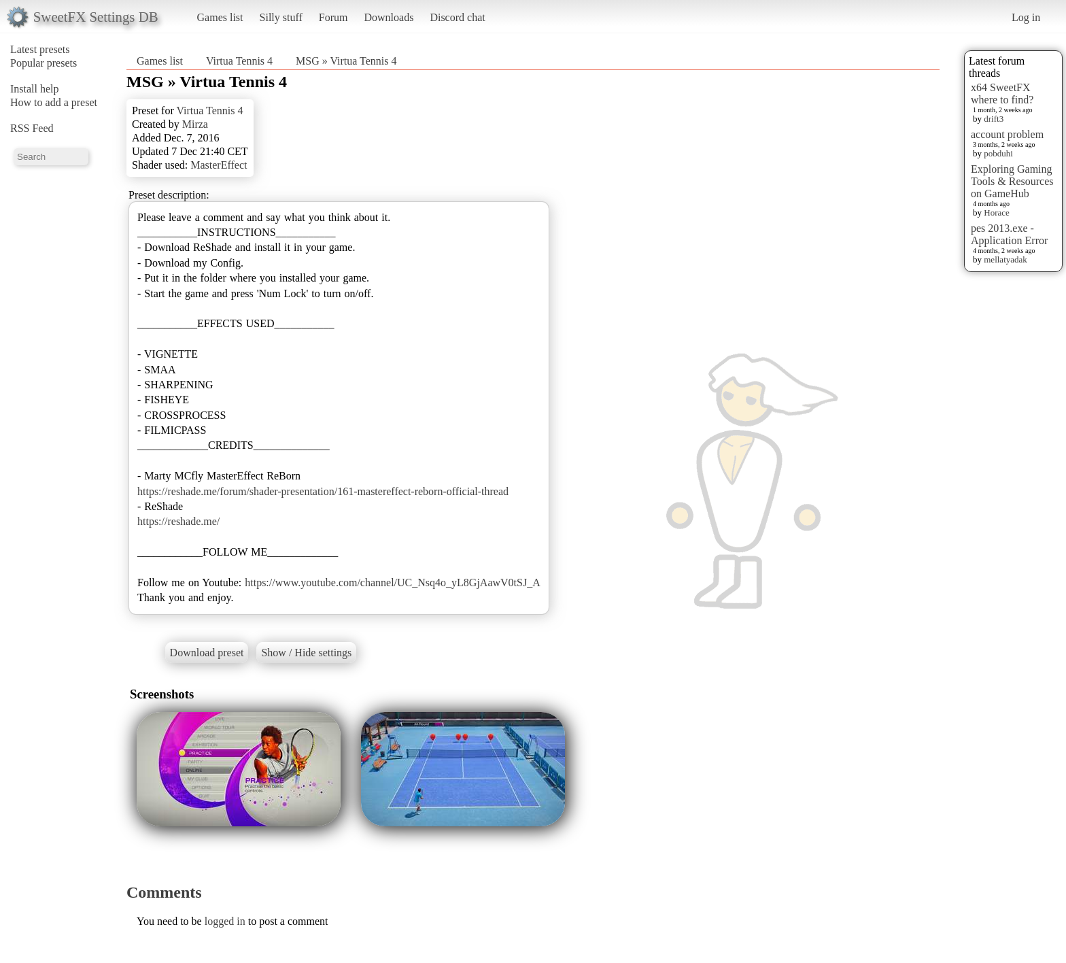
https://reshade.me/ (178, 521)
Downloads (388, 17)
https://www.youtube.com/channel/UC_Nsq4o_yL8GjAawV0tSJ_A (392, 582)
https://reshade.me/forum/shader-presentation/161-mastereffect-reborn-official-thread (323, 491)
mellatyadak (1005, 259)
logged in (225, 921)
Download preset (207, 652)
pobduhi (998, 153)
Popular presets (43, 63)
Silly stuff (281, 17)
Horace (997, 212)
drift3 (993, 119)
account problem (1007, 134)
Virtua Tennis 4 (239, 61)
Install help (34, 89)
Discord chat (457, 17)
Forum (333, 17)
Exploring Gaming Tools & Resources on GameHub (1012, 181)
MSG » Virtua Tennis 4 (346, 61)
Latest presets (40, 49)
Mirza (195, 124)
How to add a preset (53, 102)
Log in (1026, 17)
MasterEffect (218, 165)
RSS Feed (32, 128)
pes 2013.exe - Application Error (1009, 234)
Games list (220, 17)
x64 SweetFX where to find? (1002, 93)
